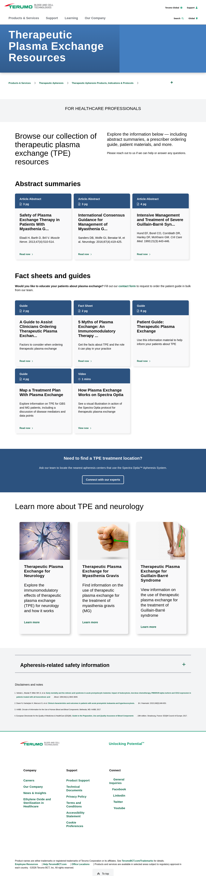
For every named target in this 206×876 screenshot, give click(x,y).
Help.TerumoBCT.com (55, 865)
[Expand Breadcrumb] (172, 82)
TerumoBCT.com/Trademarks (137, 861)
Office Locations (80, 865)
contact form (127, 286)
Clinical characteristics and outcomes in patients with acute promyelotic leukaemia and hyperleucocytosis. (91, 703)
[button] (103, 663)
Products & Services (24, 18)
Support (52, 18)
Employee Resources (26, 865)
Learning (71, 18)
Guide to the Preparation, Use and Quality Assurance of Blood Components (102, 716)
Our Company (95, 18)
